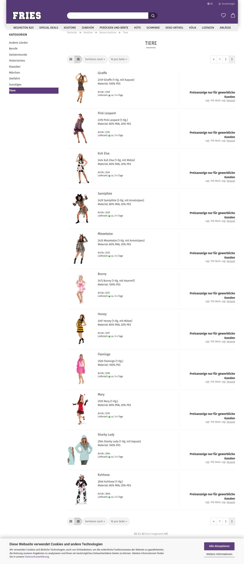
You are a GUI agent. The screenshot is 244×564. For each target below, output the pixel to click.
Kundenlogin (227, 3)
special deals (48, 27)
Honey (102, 318)
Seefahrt (14, 83)
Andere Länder (18, 47)
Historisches (17, 65)
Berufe (13, 53)
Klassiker (15, 71)
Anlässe (225, 27)
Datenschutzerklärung (37, 556)
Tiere (12, 95)
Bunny (102, 278)
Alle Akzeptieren (219, 546)
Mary (101, 398)
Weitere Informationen (219, 554)
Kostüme (70, 27)
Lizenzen (208, 27)
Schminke (153, 27)
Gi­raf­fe (102, 77)
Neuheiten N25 (23, 27)
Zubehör (88, 27)
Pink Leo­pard (107, 117)
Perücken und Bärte (114, 27)
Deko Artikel (175, 27)
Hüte (137, 27)
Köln (192, 27)
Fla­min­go (104, 358)
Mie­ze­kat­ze (105, 238)
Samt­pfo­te (105, 198)
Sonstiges (15, 89)
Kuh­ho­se (104, 479)
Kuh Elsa (103, 157)
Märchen (14, 77)
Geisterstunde (18, 59)
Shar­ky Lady (106, 439)
